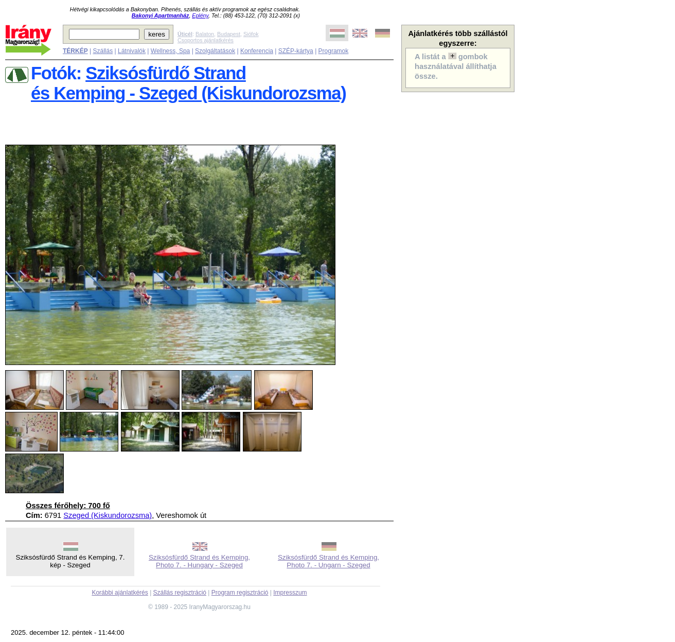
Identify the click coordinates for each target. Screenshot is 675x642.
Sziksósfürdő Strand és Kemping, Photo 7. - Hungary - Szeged (199, 561)
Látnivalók (132, 51)
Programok (333, 51)
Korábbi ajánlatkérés (120, 592)
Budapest (228, 34)
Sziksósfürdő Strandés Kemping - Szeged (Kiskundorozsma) (188, 83)
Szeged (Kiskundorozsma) (107, 515)
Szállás (103, 51)
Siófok (251, 34)
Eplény (200, 15)
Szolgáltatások (215, 51)
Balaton (205, 34)
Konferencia (256, 51)
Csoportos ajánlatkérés (205, 40)
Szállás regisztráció (179, 592)
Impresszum (290, 592)
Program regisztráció (240, 592)
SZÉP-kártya (295, 51)
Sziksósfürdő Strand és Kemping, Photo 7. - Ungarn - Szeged (328, 561)
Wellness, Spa (170, 51)
